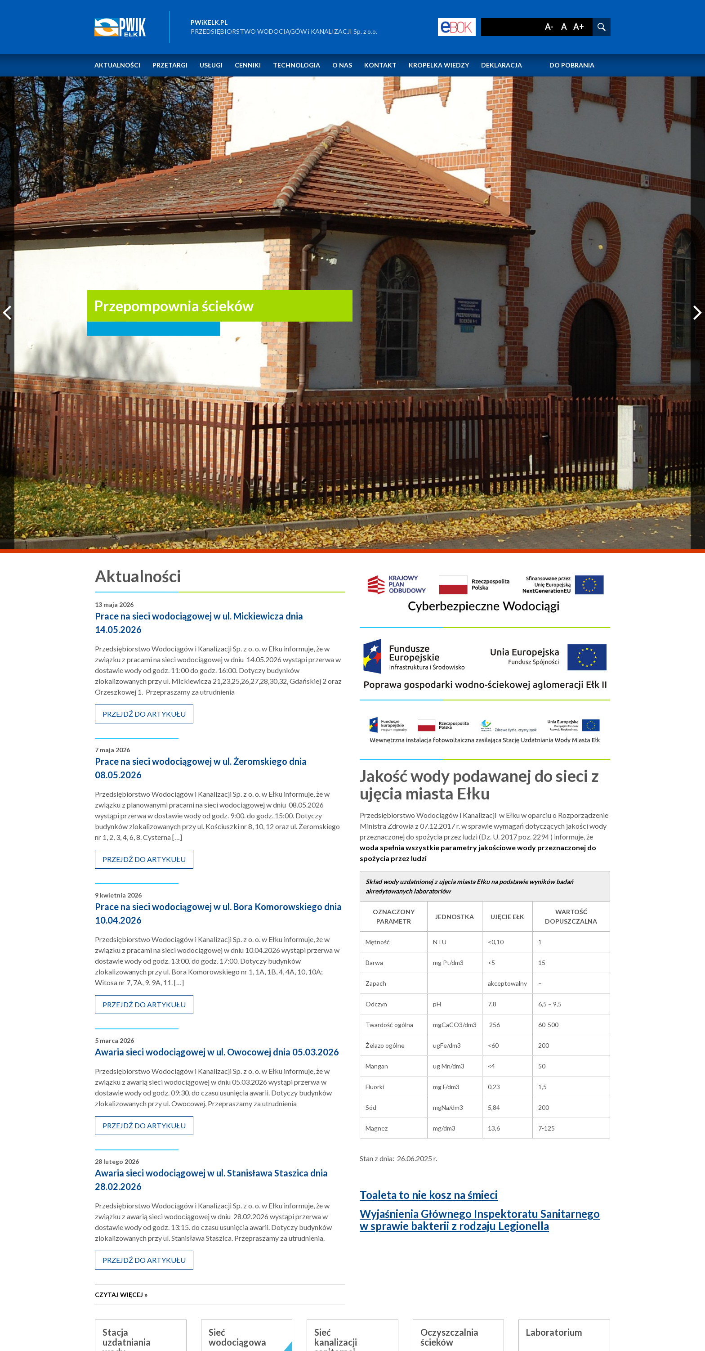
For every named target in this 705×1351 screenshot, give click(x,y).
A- (549, 26)
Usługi (211, 65)
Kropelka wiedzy (439, 65)
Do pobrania (571, 65)
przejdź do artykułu (144, 716)
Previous (7, 312)
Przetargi (169, 65)
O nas (342, 65)
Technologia (296, 65)
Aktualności (117, 65)
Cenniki (248, 65)
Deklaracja (501, 65)
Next (698, 312)
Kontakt (380, 65)
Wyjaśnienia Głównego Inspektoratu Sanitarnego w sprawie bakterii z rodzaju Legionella (480, 1219)
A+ (578, 26)
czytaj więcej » (142, 1297)
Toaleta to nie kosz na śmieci (429, 1194)
